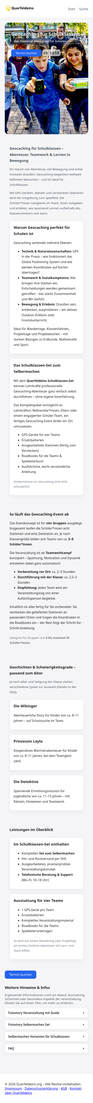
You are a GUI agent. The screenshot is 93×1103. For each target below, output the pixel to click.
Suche (83, 9)
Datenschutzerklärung (41, 1088)
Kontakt (75, 1088)
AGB (64, 1088)
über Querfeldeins (18, 1093)
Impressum (13, 1088)
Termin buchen (26, 53)
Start (71, 9)
